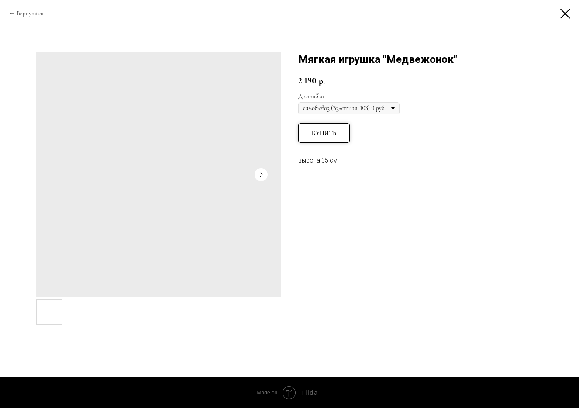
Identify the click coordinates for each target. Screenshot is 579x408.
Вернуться (30, 13)
